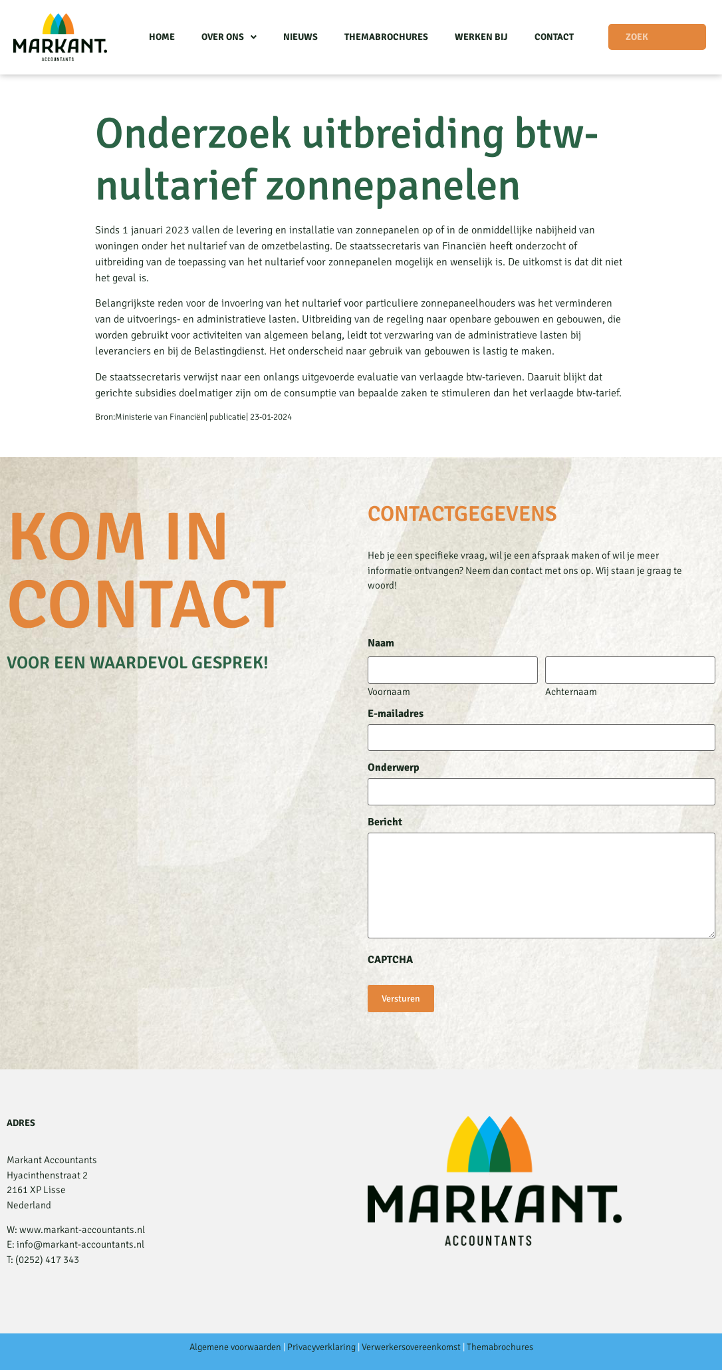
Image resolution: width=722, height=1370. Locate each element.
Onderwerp (394, 767)
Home (162, 37)
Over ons (229, 37)
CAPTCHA (390, 959)
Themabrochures (386, 37)
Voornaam (389, 691)
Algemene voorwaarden (235, 1347)
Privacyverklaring (321, 1347)
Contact (554, 37)
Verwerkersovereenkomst (411, 1347)
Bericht (385, 822)
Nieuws (300, 37)
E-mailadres (395, 713)
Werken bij (481, 37)
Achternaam (571, 691)
